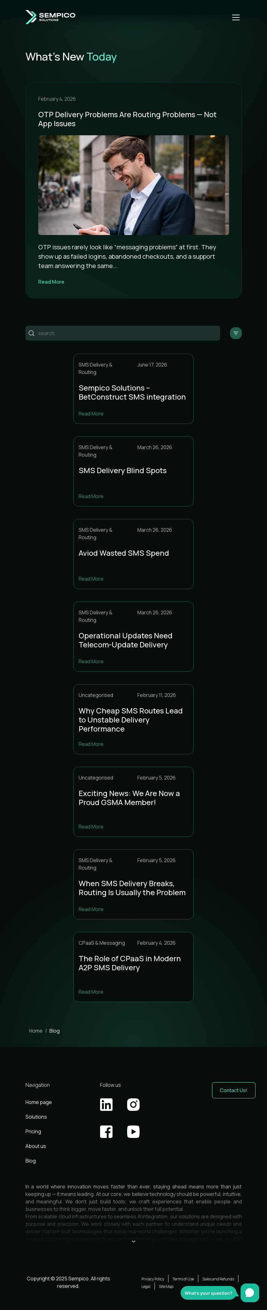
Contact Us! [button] (233, 1090)
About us (35, 1146)
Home (36, 1030)
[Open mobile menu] (236, 17)
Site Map (166, 1286)
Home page (38, 1102)
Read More (51, 281)
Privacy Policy (152, 1279)
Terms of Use (183, 1279)
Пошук (31, 333)
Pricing (33, 1131)
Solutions (36, 1116)
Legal (145, 1286)
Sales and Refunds (218, 1279)
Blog (30, 1160)
